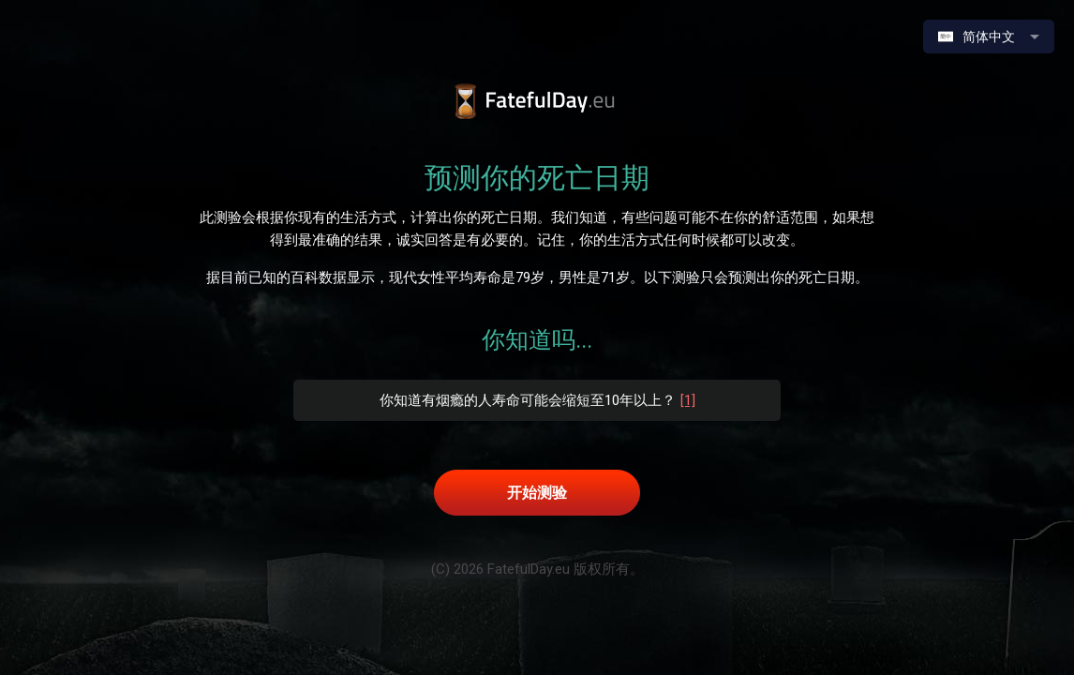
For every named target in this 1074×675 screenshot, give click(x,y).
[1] (687, 400)
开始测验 (537, 493)
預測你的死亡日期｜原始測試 (537, 101)
